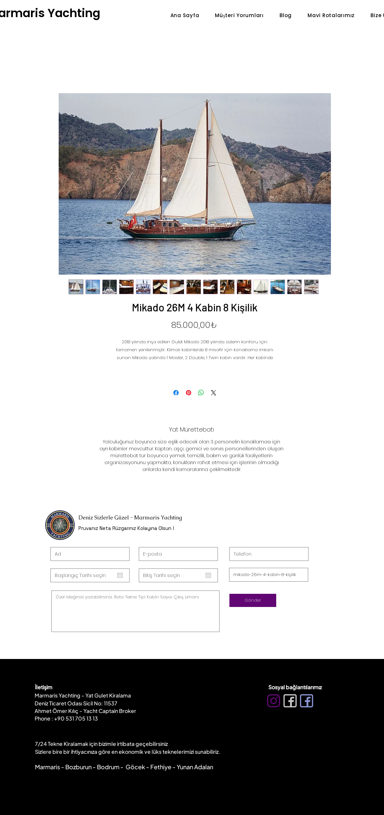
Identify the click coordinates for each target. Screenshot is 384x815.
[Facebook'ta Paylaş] (176, 393)
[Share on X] (214, 393)
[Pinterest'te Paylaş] (188, 393)
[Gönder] (252, 600)
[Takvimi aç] (120, 575)
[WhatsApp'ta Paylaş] (201, 393)
